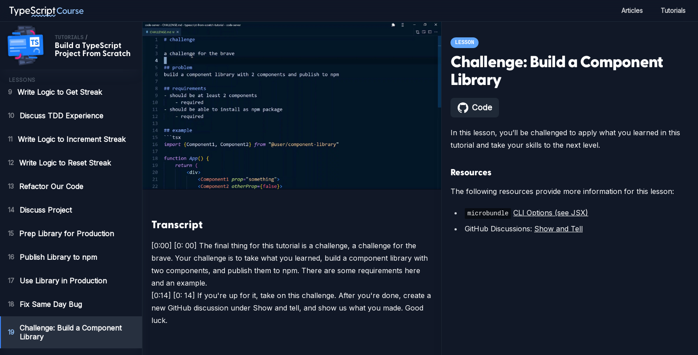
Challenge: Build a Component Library (67, 332)
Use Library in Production (58, 281)
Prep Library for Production (61, 233)
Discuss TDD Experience (55, 116)
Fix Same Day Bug (45, 304)
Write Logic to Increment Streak (69, 139)
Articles (629, 10)
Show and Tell (556, 229)
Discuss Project (40, 210)
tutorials (69, 38)
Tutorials (672, 10)
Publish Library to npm (53, 257)
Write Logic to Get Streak (55, 92)
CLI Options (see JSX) (548, 213)
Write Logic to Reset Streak (61, 163)
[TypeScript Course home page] (46, 11)
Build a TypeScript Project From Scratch (92, 49)
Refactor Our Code (46, 186)
